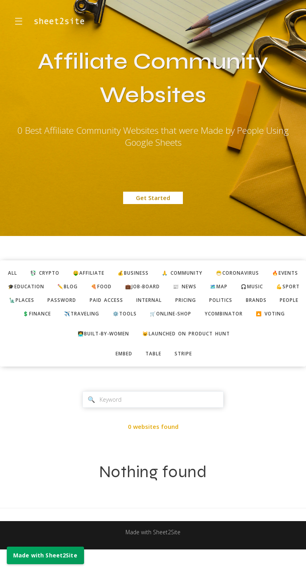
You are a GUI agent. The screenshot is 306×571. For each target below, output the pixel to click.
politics (49, 317)
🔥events (27, 287)
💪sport (65, 302)
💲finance (163, 317)
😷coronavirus (266, 273)
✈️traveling (213, 317)
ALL (21, 273)
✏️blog (121, 287)
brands (87, 317)
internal (243, 302)
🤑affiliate (103, 273)
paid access (196, 302)
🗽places (105, 302)
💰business (152, 273)
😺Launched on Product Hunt (190, 352)
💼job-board (202, 287)
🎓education (76, 287)
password (148, 302)
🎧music (25, 302)
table (154, 373)
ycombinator (161, 331)
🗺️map (284, 287)
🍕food (157, 287)
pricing (282, 302)
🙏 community (206, 273)
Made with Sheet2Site (153, 553)
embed (121, 373)
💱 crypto (56, 273)
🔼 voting (212, 331)
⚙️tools (259, 317)
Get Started (153, 198)
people (123, 317)
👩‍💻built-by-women (99, 352)
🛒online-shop (103, 331)
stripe (186, 373)
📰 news (248, 287)
